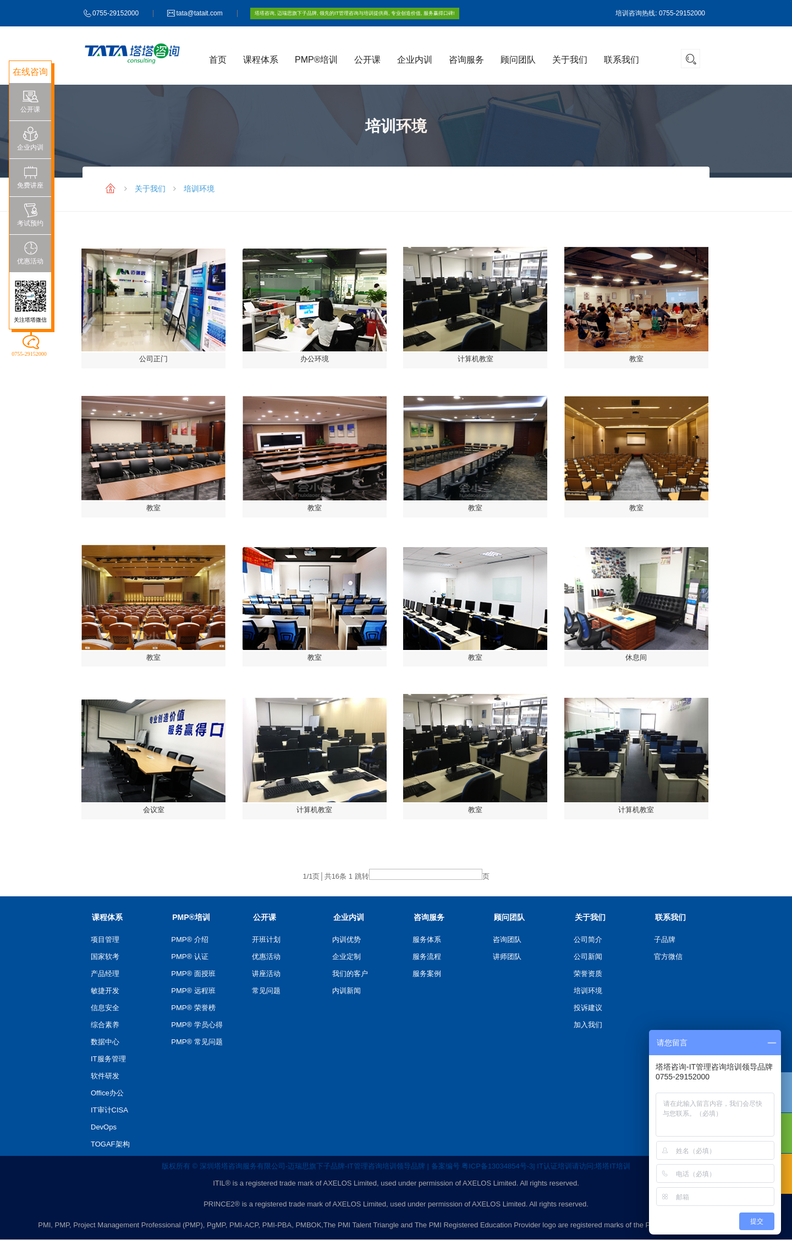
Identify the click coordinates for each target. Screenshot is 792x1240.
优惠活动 (266, 956)
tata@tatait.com (199, 13)
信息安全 (105, 1008)
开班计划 (266, 939)
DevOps (104, 1127)
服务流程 (427, 956)
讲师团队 (507, 956)
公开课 (367, 59)
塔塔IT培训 (612, 1166)
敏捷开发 (105, 991)
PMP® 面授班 (193, 973)
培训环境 (199, 188)
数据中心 (105, 1042)
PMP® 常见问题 (196, 1042)
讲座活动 (266, 973)
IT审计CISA (109, 1110)
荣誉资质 (588, 973)
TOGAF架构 (110, 1144)
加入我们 (588, 1025)
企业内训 (414, 59)
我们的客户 (350, 973)
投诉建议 (588, 1008)
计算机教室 (475, 359)
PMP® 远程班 (193, 991)
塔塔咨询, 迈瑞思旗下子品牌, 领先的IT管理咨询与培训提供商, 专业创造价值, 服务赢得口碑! (355, 13)
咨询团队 (507, 939)
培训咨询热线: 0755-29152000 (660, 13)
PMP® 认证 (189, 956)
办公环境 (314, 359)
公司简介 (588, 939)
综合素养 (105, 1025)
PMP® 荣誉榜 (193, 1008)
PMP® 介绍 (189, 939)
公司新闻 (588, 956)
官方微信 (668, 956)
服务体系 (427, 939)
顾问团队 (518, 59)
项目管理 (105, 939)
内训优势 (346, 939)
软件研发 (105, 1076)
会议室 (153, 810)
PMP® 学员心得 (196, 1025)
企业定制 (346, 956)
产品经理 (105, 973)
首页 (218, 59)
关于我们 (569, 59)
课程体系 (260, 59)
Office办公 (107, 1093)
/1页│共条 (324, 876)
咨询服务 (466, 59)
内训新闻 (346, 991)
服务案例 (427, 973)
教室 (636, 359)
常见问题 (266, 991)
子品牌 (664, 939)
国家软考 (105, 956)
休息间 (636, 657)
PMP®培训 (316, 59)
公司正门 (153, 359)
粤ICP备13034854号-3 (497, 1166)
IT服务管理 (108, 1059)
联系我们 (621, 59)
